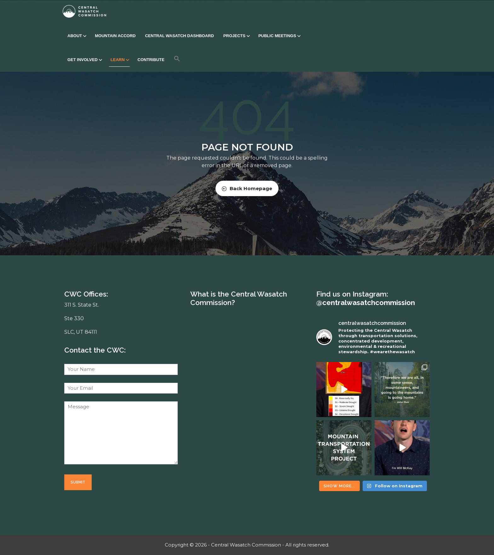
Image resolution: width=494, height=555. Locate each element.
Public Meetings (279, 35)
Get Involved (84, 59)
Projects (236, 35)
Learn (119, 59)
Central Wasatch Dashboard (179, 35)
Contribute (151, 59)
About (76, 35)
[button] (177, 58)
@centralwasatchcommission (365, 302)
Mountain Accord (115, 35)
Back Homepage (247, 188)
